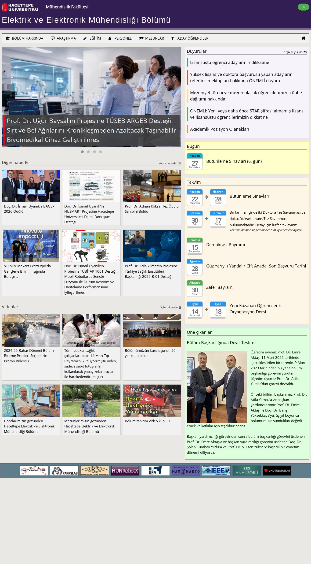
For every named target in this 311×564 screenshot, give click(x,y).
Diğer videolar (170, 307)
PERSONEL (120, 38)
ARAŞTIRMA (63, 38)
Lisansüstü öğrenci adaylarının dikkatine (229, 62)
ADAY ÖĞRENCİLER (189, 38)
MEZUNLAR (151, 38)
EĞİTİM (92, 38)
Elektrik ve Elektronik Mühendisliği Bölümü (86, 19)
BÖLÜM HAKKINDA (24, 38)
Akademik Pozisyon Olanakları (219, 129)
